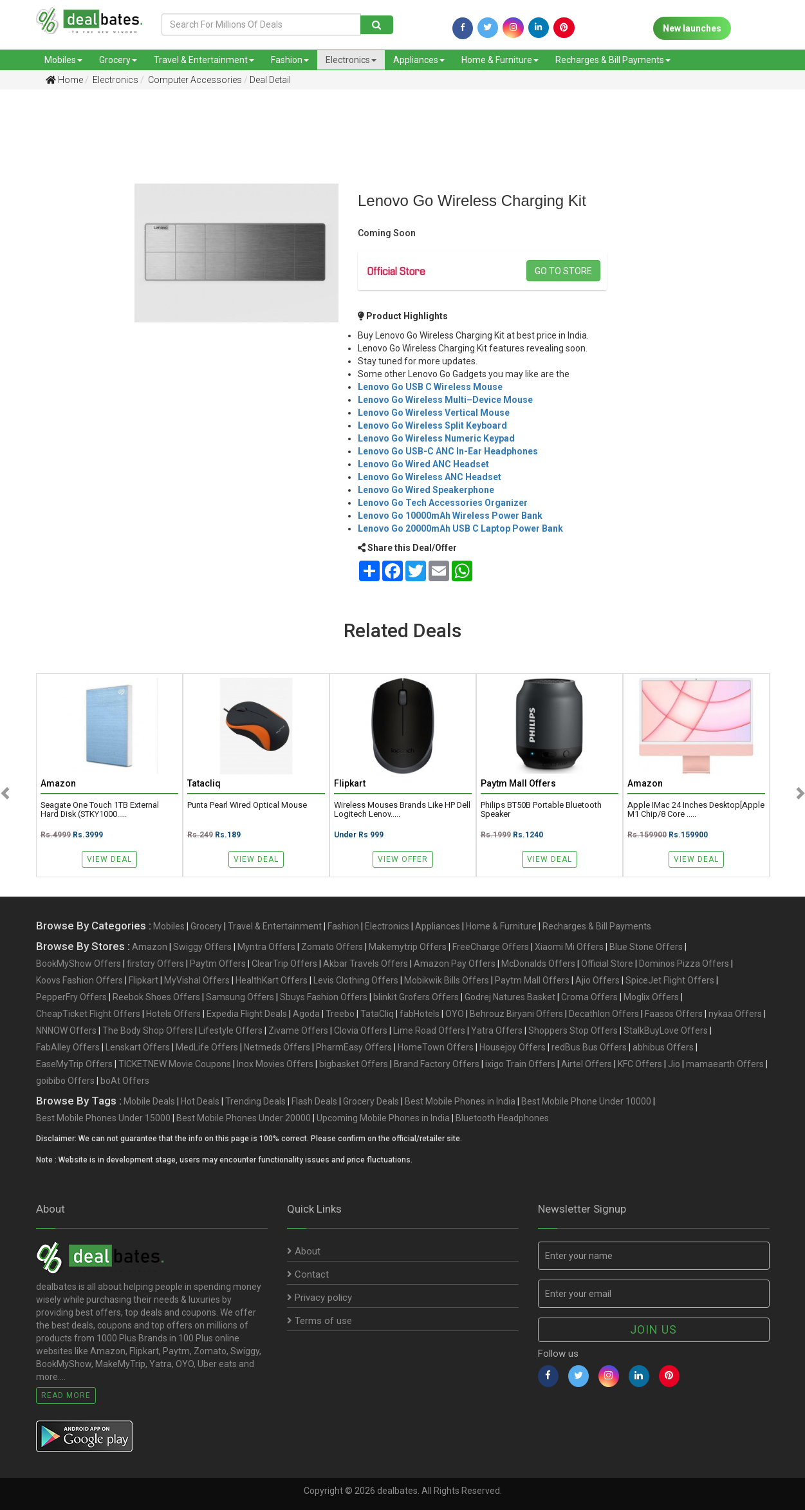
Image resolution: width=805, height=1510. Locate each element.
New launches (692, 28)
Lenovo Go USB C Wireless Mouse (430, 387)
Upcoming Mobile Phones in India (383, 1118)
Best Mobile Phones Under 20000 (243, 1118)
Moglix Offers (651, 997)
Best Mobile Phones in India (460, 1101)
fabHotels (420, 1014)
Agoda (306, 1014)
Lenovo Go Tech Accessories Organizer (443, 503)
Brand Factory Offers (436, 1064)
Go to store (563, 271)
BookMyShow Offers (78, 963)
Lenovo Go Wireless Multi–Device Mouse (445, 400)
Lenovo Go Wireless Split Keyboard (432, 425)
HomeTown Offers (436, 1047)
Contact (308, 1274)
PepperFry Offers (71, 997)
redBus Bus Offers (589, 1047)
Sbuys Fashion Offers (323, 997)
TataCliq (377, 1014)
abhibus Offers (663, 1047)
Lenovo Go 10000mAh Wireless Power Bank (450, 515)
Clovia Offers (360, 1030)
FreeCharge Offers (490, 947)
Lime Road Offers (429, 1030)
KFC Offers (640, 1064)
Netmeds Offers (277, 1047)
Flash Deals (314, 1101)
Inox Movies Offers (275, 1064)
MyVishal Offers (197, 980)
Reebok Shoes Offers (156, 997)
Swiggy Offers (202, 947)
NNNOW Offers (66, 1030)
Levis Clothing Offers (355, 980)
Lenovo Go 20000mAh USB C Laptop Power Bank (460, 528)
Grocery (118, 60)
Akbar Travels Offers (365, 963)
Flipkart (143, 980)
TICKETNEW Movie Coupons (174, 1064)
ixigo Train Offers (520, 1064)
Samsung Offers (240, 997)
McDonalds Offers (538, 963)
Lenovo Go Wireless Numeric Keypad (436, 438)
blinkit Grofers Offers (416, 997)
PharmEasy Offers (354, 1047)
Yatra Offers (497, 1030)
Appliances (419, 60)
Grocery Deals (371, 1101)
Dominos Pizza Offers (684, 963)
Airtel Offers (586, 1064)
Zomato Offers (332, 947)
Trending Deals (255, 1101)
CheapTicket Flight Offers (88, 1014)
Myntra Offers (266, 947)
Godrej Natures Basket (510, 997)
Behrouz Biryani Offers (516, 1014)
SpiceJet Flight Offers (669, 980)
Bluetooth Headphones (502, 1118)
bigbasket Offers (353, 1064)
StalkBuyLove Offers (666, 1030)
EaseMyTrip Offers (74, 1064)
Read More (66, 1395)
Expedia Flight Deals (247, 1014)
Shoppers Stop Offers (573, 1030)
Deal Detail (270, 80)
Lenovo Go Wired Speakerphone (426, 490)
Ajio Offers (597, 980)
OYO (454, 1014)
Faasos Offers (674, 1014)
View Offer (403, 859)
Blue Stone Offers (646, 947)
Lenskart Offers (138, 1047)
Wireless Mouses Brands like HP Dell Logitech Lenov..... (402, 809)
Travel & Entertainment (204, 60)
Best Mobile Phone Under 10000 (586, 1101)
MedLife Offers (207, 1047)
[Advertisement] (57, 302)
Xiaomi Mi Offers (569, 947)
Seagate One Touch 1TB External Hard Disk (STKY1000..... (100, 809)
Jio (674, 1064)
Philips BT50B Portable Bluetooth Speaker (541, 809)
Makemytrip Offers (408, 947)
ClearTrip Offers (284, 963)
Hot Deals (200, 1101)
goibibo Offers (65, 1081)
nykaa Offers (735, 1014)
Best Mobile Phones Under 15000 (103, 1118)
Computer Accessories (194, 80)
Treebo (340, 1014)
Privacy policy (319, 1297)
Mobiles (63, 60)
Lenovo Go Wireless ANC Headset (429, 477)
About (303, 1251)
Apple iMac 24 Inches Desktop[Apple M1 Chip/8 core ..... (695, 809)
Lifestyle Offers (231, 1030)
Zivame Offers (298, 1030)
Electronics (351, 60)
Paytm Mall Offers (532, 980)
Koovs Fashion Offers (79, 980)
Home (64, 80)
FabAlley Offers (68, 1047)
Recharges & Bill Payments (613, 60)
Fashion (290, 60)
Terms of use (319, 1321)
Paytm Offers (218, 963)
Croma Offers (589, 997)
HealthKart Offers (272, 980)
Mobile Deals (149, 1101)
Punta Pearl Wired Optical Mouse (247, 805)
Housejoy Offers (512, 1047)
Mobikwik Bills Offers (446, 980)
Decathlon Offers (604, 1014)
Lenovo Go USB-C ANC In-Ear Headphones (448, 451)
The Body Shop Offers (147, 1030)
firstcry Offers (155, 963)
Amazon (149, 947)
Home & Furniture (500, 60)
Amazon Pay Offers (454, 963)
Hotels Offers (173, 1014)
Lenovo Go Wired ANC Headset (423, 464)
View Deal (109, 859)
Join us (653, 1329)
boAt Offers (124, 1081)
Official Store (607, 963)
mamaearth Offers (725, 1064)
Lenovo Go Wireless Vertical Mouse (434, 412)
